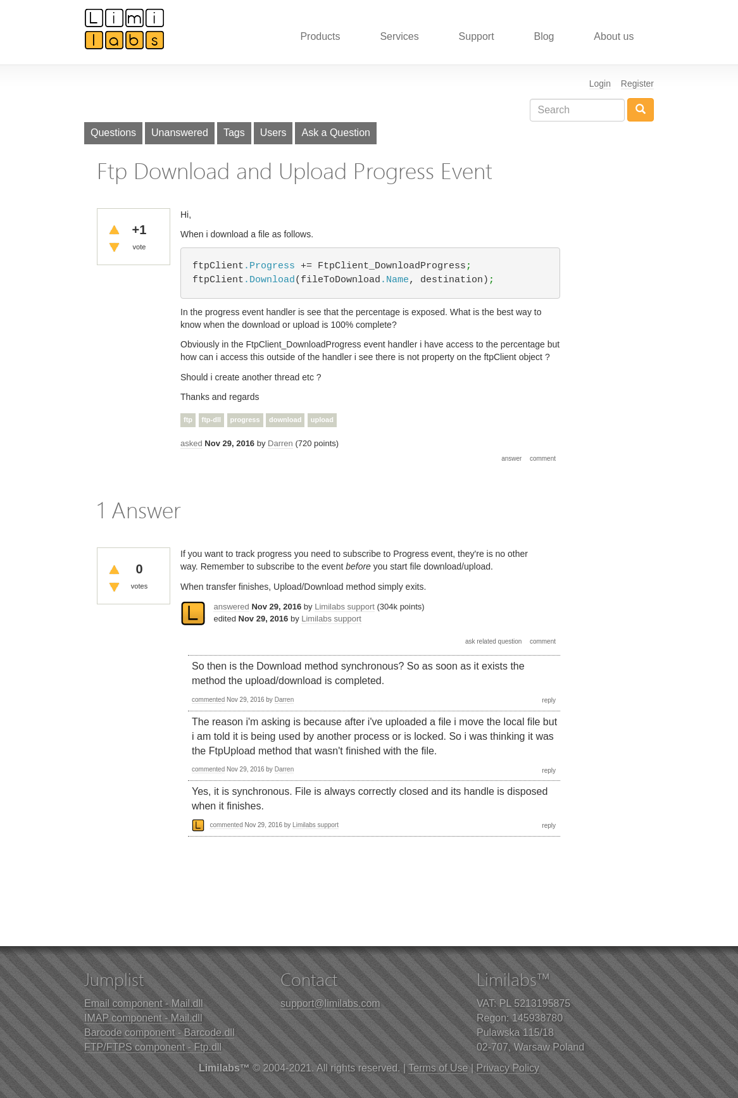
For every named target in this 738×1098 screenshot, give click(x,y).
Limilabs (124, 28)
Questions (113, 132)
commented (208, 699)
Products (320, 36)
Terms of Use (438, 1068)
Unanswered (179, 132)
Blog (544, 36)
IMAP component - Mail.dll (143, 1018)
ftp (188, 419)
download (285, 419)
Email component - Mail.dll (143, 1003)
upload (322, 419)
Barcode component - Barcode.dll (159, 1032)
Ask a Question (335, 132)
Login (600, 83)
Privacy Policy (508, 1068)
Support (476, 36)
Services (399, 36)
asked (191, 443)
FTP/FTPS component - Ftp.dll (153, 1047)
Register (637, 83)
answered (231, 606)
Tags (234, 132)
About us (614, 36)
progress (245, 419)
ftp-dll (212, 419)
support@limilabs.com (330, 1003)
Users (273, 132)
